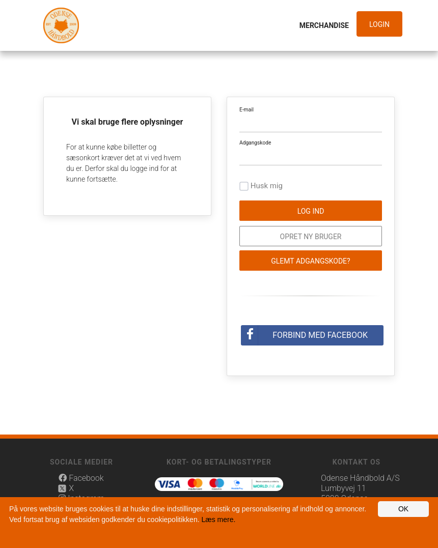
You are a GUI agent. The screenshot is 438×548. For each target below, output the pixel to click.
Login (379, 24)
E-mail (246, 109)
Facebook (81, 478)
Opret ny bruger (311, 237)
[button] (382, 24)
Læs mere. (218, 519)
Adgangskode (255, 143)
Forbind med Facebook (320, 335)
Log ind (310, 211)
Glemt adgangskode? (310, 261)
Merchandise (324, 25)
